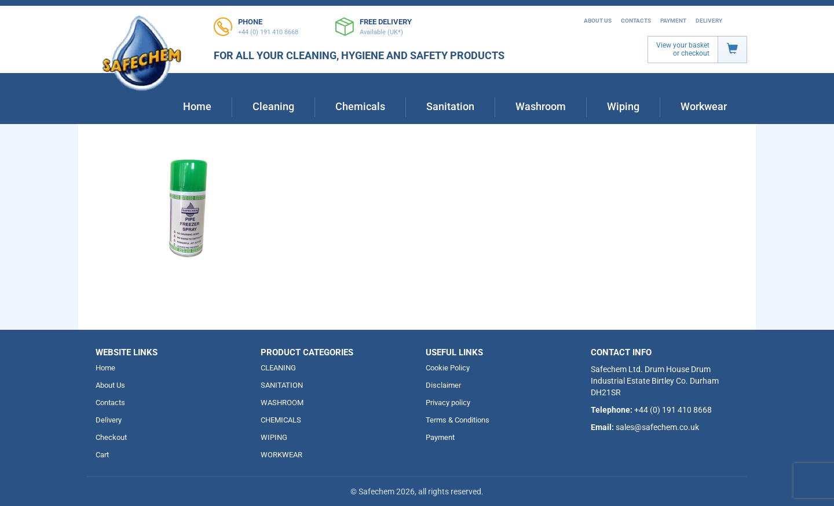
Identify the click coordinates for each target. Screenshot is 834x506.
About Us (598, 20)
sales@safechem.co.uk (657, 427)
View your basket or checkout (682, 49)
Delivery (709, 20)
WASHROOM (282, 402)
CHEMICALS (281, 420)
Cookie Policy (448, 367)
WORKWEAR (281, 454)
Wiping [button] (623, 106)
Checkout (111, 437)
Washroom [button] (540, 106)
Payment (673, 20)
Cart (102, 454)
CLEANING (278, 367)
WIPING (274, 437)
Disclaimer (443, 385)
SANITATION (282, 385)
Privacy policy (448, 402)
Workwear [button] (704, 106)
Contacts (636, 20)
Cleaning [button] (273, 106)
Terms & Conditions (457, 420)
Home (197, 106)
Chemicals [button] (360, 106)
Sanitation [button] (450, 106)
